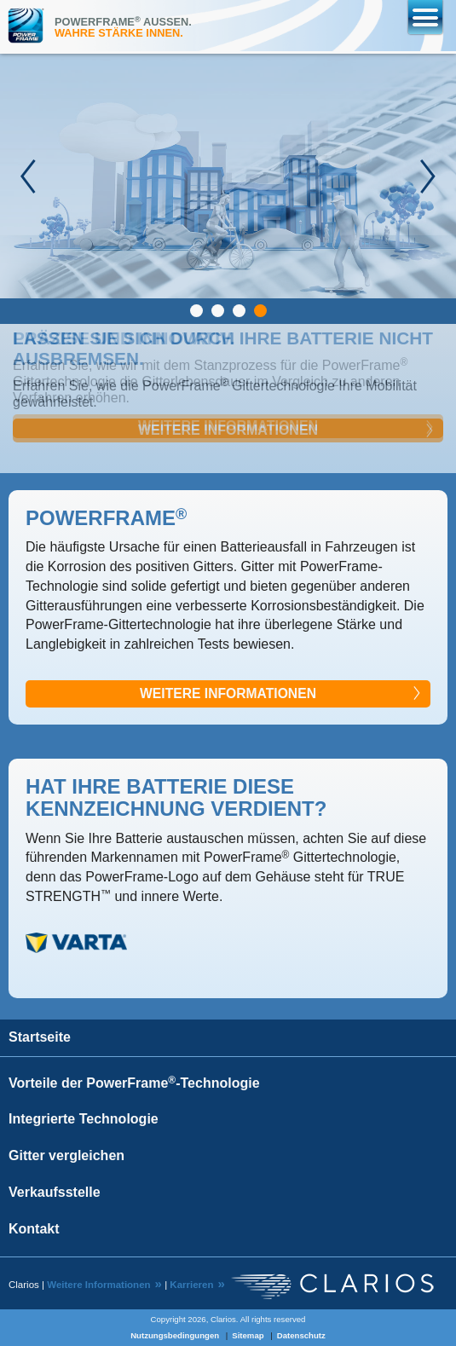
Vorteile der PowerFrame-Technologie (134, 1083)
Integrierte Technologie (84, 1119)
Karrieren (191, 1285)
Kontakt (34, 1229)
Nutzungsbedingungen (174, 1335)
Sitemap (247, 1335)
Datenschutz (301, 1335)
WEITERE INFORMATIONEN (228, 693)
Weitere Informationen (228, 430)
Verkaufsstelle (55, 1192)
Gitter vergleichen (66, 1155)
